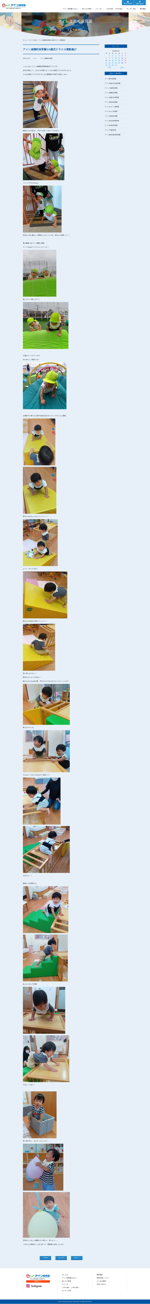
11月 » (122, 67)
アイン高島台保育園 (111, 102)
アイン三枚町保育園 (111, 88)
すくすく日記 (131, 9)
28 (106, 65)
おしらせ (65, 1275)
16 (112, 60)
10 (116, 58)
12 (122, 58)
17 (116, 60)
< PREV (45, 1258)
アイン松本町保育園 (111, 125)
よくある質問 (101, 1281)
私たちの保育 (86, 9)
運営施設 (143, 9)
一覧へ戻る (61, 1258)
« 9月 (109, 67)
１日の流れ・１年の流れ (114, 9)
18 (119, 60)
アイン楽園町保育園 (111, 92)
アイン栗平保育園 (111, 79)
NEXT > (76, 1258)
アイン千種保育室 (111, 130)
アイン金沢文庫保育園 (112, 121)
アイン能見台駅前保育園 (113, 134)
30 (112, 65)
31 (116, 65)
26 (122, 62)
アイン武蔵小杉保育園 (112, 97)
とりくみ (99, 9)
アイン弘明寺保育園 (111, 116)
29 (109, 65)
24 (116, 62)
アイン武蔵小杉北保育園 (113, 83)
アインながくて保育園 (112, 106)
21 (106, 62)
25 (119, 62)
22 (109, 62)
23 (112, 62)
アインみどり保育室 (111, 111)
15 (109, 60)
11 (119, 58)
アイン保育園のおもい (70, 9)
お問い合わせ (101, 1284)
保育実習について (103, 1278)
